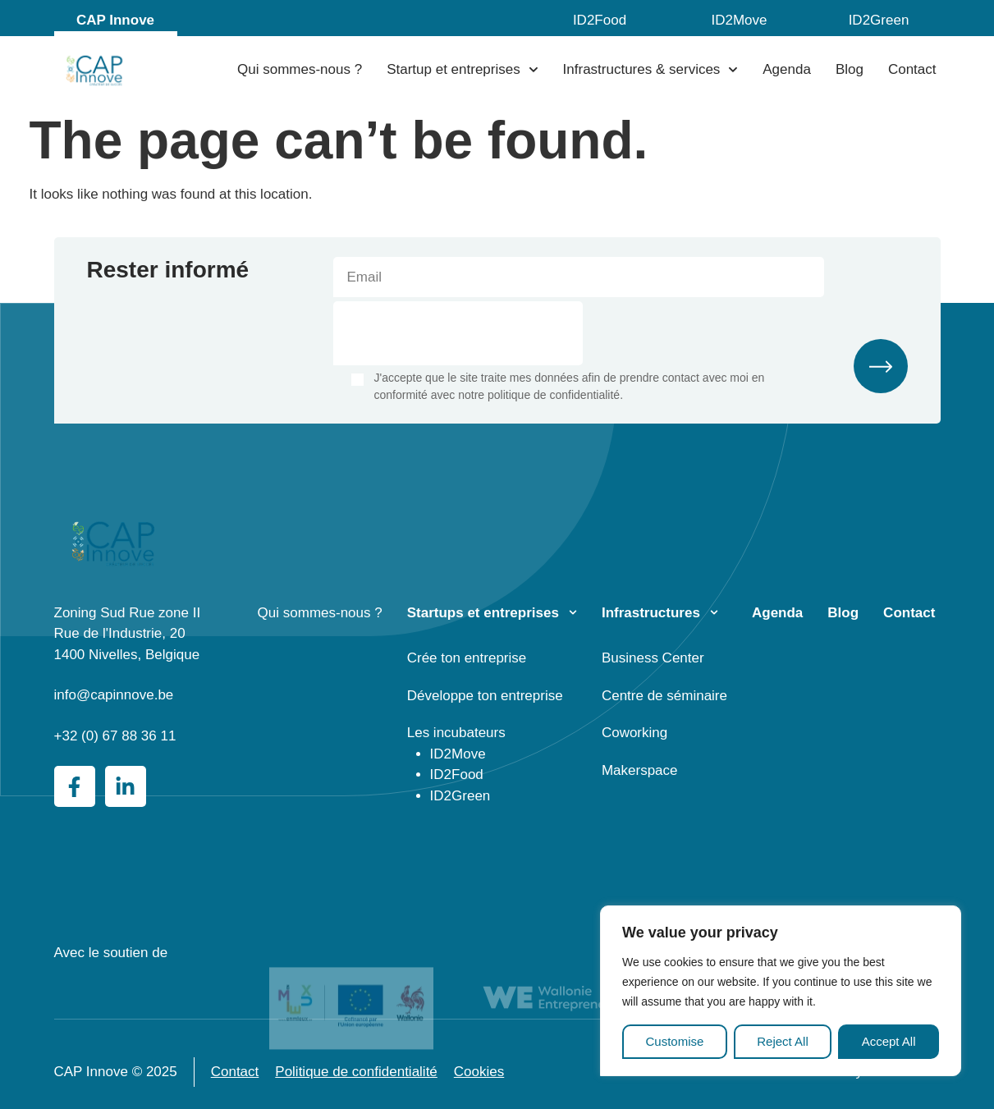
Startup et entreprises (462, 69)
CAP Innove (115, 20)
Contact (912, 69)
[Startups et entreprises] (573, 612)
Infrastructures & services (651, 69)
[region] (780, 991)
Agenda (787, 69)
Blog (849, 69)
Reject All (782, 1041)
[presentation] (458, 333)
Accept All (889, 1041)
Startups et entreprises (483, 613)
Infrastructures (651, 613)
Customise (674, 1041)
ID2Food (599, 20)
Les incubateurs (456, 732)
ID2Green (879, 20)
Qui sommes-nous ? (299, 69)
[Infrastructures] (714, 612)
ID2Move (739, 20)
